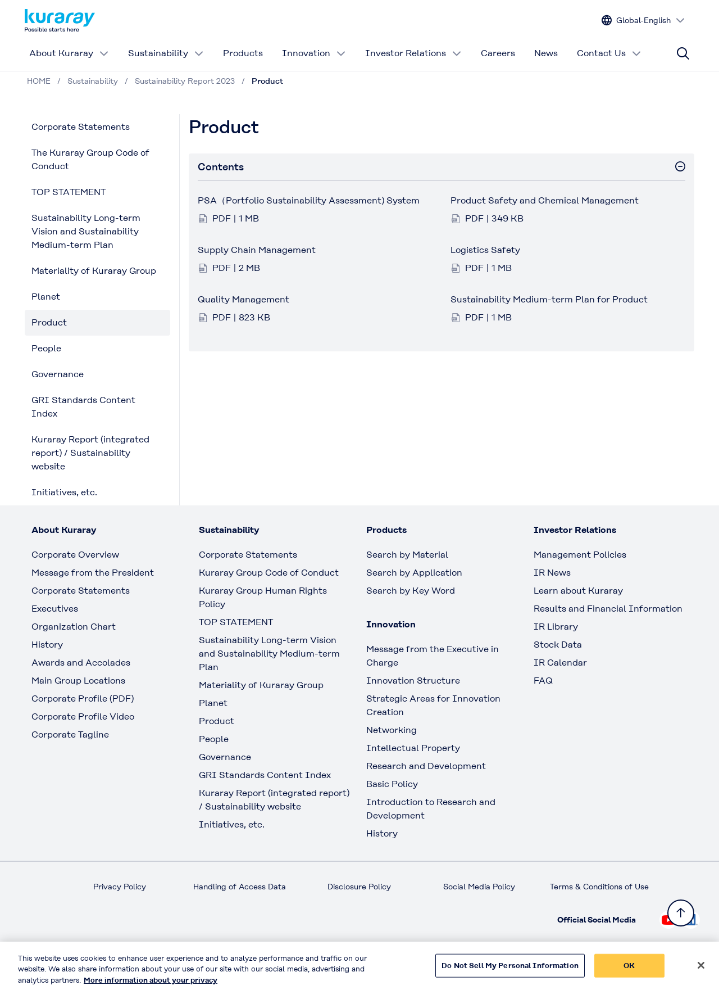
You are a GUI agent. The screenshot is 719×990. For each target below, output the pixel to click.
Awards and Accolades (80, 662)
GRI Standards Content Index (83, 407)
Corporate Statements (80, 126)
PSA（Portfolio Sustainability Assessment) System (309, 200)
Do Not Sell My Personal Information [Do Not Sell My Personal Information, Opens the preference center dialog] (510, 972)
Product (49, 322)
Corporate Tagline (70, 734)
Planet (45, 296)
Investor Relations (413, 53)
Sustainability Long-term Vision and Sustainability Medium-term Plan (85, 231)
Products (243, 53)
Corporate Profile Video (82, 716)
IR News (552, 572)
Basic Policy (392, 784)
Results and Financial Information (608, 608)
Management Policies (580, 554)
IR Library (556, 626)
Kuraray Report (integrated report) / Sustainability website (90, 453)
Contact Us (609, 53)
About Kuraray (69, 53)
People (46, 348)
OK (629, 972)
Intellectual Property (413, 748)
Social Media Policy (479, 886)
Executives (54, 608)
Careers (498, 53)
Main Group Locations (78, 680)
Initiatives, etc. (64, 492)
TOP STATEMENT (68, 192)
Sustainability (166, 53)
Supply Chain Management (257, 250)
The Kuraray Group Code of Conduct (90, 159)
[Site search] (683, 53)
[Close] (701, 972)
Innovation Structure (413, 680)
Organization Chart (73, 626)
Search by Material (407, 554)
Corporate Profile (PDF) (82, 698)
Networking (391, 730)
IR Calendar (560, 662)
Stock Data (558, 644)
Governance (57, 374)
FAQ (543, 680)
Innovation (314, 53)
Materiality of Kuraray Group (93, 270)
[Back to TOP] (680, 912)
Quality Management (243, 299)
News (546, 53)
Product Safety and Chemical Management (544, 200)
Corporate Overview (75, 554)
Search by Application (414, 572)
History (47, 644)
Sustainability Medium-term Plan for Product (549, 299)
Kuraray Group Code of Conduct (269, 572)
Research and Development (426, 766)
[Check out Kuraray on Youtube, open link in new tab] (668, 920)
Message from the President (92, 572)
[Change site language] (643, 20)
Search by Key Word (410, 590)
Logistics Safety (485, 250)
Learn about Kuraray (578, 590)
